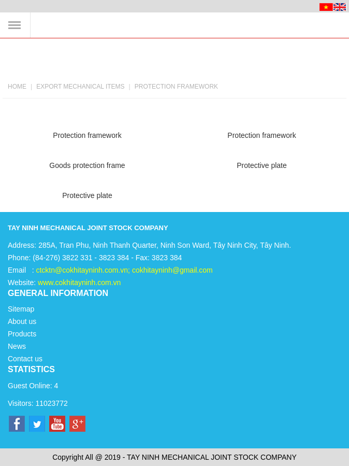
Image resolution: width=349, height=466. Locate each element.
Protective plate (262, 165)
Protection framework (176, 86)
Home (17, 86)
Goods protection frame (87, 165)
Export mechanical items (80, 86)
